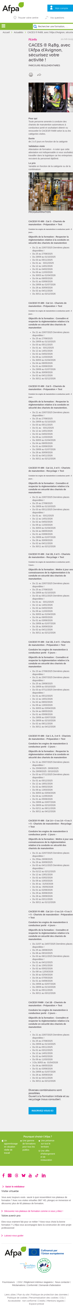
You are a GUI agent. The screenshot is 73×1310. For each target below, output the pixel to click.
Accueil (6, 32)
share (40, 74)
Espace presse (36, 1304)
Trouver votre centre (28, 17)
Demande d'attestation (50, 1285)
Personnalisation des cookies (43, 1297)
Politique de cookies (17, 1297)
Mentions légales (55, 1301)
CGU (62, 1297)
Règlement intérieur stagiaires (38, 1282)
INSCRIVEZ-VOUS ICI (42, 1110)
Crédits (41, 1301)
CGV (20, 1282)
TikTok (37, 1175)
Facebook (3, 1175)
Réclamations (18, 1285)
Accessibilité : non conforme (22, 1301)
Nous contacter (62, 1282)
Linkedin (44, 1175)
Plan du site (23, 1294)
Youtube (30, 1175)
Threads (17, 1175)
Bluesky (23, 1175)
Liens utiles (10, 1294)
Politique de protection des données (49, 1294)
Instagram (10, 1175)
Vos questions (57, 17)
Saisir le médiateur (15, 1186)
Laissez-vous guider (13, 1235)
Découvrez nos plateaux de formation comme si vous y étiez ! (33, 1211)
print (32, 74)
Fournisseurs (8, 1282)
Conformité (32, 1285)
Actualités (19, 32)
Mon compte (61, 8)
